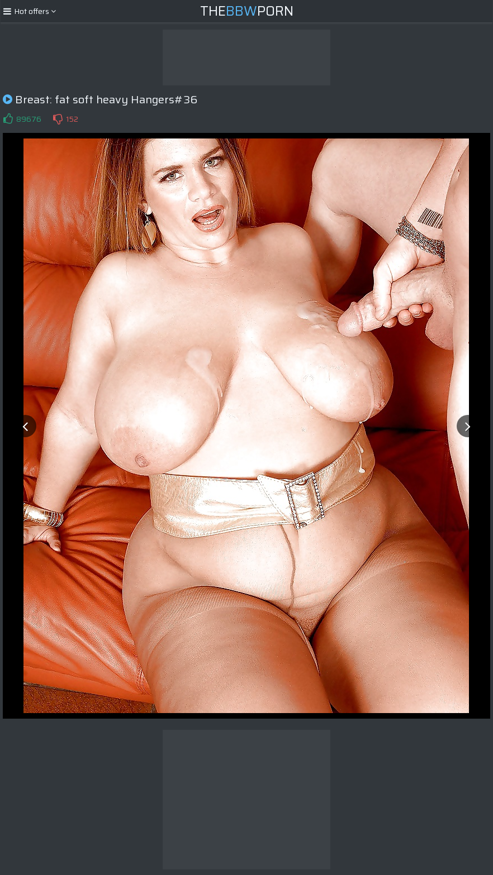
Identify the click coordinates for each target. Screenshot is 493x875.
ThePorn (246, 11)
